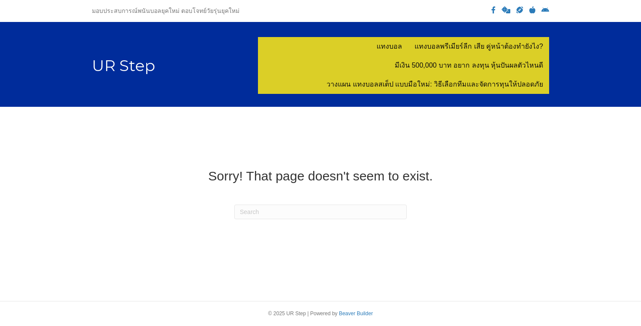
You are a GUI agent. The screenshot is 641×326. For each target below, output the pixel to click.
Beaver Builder (356, 313)
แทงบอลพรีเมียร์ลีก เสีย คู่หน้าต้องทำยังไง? (479, 46)
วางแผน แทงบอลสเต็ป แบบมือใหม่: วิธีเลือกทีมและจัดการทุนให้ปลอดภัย (435, 84)
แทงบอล (389, 46)
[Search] (320, 212)
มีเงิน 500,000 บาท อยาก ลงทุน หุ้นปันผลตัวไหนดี (469, 65)
